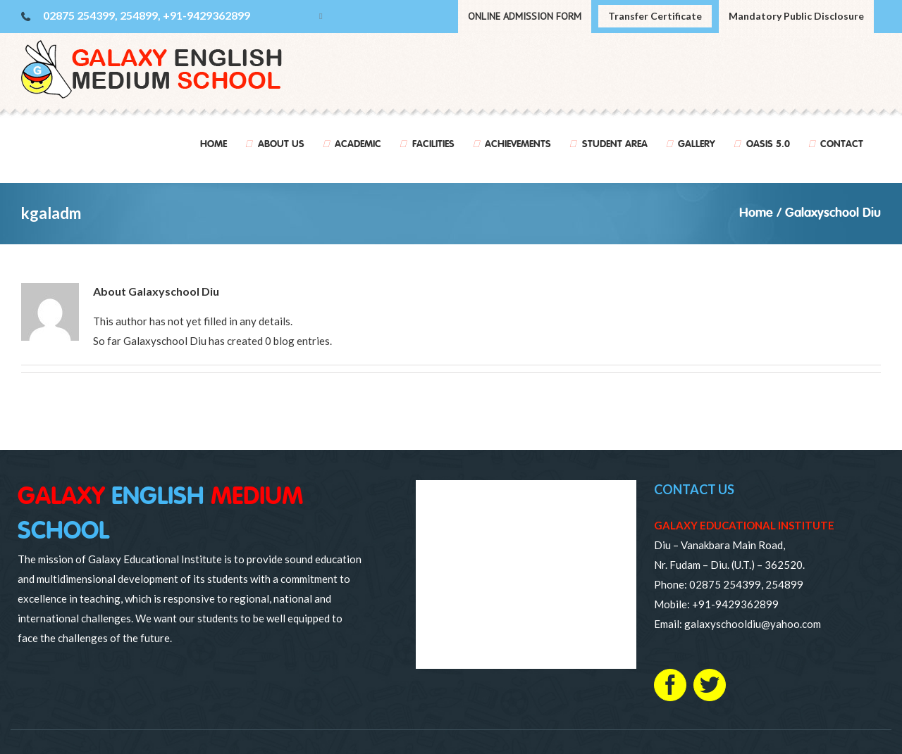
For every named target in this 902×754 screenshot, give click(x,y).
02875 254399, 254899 (746, 584)
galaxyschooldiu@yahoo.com (752, 623)
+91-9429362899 (735, 604)
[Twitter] (709, 685)
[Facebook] (670, 685)
